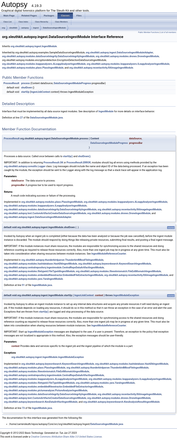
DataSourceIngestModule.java (46, 117)
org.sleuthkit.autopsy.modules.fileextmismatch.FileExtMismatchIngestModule (118, 271)
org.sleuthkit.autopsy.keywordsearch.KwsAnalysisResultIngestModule (121, 401)
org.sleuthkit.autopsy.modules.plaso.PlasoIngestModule (32, 67)
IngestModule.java (42, 285)
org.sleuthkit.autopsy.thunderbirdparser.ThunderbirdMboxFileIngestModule (62, 259)
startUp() (68, 156)
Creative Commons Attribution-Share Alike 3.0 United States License (66, 436)
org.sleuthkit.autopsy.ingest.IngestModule (34, 46)
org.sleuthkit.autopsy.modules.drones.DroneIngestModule (127, 56)
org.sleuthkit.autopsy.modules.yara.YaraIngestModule (33, 278)
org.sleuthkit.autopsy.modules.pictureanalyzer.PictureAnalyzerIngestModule (45, 390)
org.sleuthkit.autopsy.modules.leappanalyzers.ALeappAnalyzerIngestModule (44, 64)
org (3, 28)
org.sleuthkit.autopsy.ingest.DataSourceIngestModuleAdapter (119, 52)
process (25, 83)
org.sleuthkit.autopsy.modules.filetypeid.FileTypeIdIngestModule (39, 271)
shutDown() (84, 156)
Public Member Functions (148, 32)
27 (21, 117)
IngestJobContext (40, 91)
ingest (36, 28)
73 (23, 408)
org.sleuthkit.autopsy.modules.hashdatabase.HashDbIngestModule (40, 263)
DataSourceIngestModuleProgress (72, 83)
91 (23, 285)
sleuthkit (13, 28)
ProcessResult (11, 83)
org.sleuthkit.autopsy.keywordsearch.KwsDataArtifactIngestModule (40, 401)
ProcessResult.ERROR (79, 162)
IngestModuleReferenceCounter (108, 253)
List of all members (168, 32)
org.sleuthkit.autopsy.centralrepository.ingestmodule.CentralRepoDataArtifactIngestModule (54, 267)
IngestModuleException (126, 295)
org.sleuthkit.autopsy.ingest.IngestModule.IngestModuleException (47, 357)
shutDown (26, 87)
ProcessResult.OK (53, 162)
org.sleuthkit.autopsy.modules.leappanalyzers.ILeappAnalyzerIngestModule (128, 64)
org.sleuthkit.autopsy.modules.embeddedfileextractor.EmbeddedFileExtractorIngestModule (53, 275)
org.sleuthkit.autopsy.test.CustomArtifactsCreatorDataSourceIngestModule (45, 213)
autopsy (25, 28)
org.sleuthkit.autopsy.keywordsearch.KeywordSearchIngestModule (114, 263)
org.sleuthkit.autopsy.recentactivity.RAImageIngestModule (101, 67)
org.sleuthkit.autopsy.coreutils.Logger (24, 166)
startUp (25, 91)
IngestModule (106, 111)
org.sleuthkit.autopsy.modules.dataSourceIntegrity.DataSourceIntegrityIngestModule (48, 56)
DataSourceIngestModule (54, 28)
